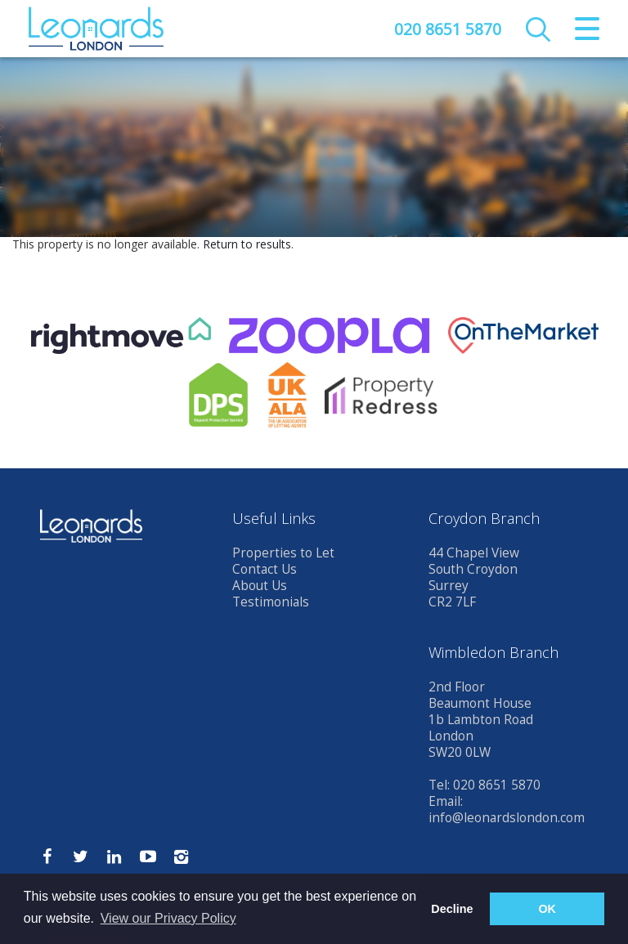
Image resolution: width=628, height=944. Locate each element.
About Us (259, 585)
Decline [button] (452, 908)
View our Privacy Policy (168, 918)
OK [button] (547, 908)
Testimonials (270, 602)
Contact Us (264, 569)
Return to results (247, 244)
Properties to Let (283, 552)
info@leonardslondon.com (506, 817)
